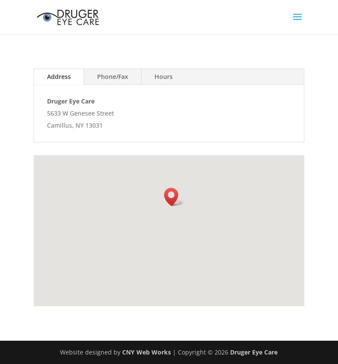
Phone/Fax (112, 76)
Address (59, 76)
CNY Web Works (146, 352)
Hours (164, 76)
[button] (174, 197)
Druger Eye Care (254, 352)
